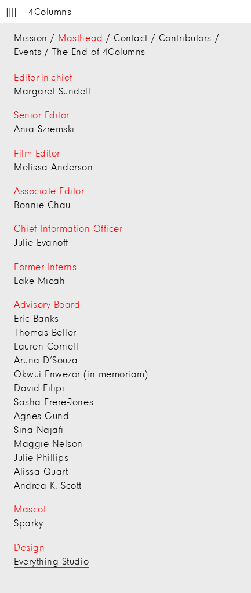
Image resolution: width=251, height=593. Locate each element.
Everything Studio (51, 562)
